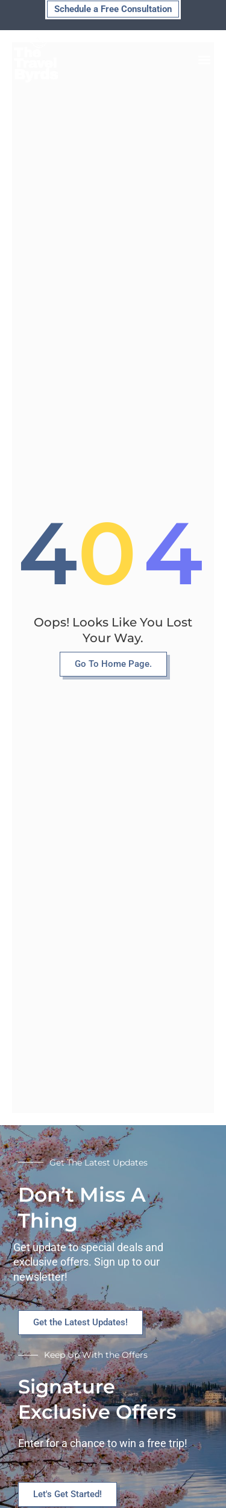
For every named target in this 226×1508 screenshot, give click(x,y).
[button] (204, 60)
